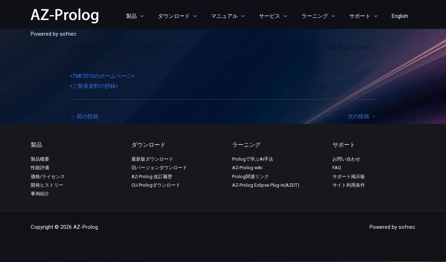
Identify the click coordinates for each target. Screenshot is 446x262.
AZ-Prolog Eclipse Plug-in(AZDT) (265, 185)
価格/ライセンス (48, 177)
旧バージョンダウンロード (159, 168)
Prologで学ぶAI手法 (252, 159)
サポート (365, 16)
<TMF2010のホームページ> (102, 76)
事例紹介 (40, 194)
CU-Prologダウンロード (155, 185)
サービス (282, 16)
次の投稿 (362, 116)
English (402, 16)
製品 (154, 16)
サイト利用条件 (348, 185)
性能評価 (40, 168)
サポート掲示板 (348, 177)
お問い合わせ (346, 159)
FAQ (336, 168)
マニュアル (240, 16)
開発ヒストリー (47, 185)
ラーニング (323, 16)
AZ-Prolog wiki (247, 168)
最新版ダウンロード (152, 159)
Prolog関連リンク (250, 177)
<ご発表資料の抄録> (94, 86)
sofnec (68, 34)
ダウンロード (193, 16)
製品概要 (40, 159)
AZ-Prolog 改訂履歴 (151, 177)
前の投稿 (84, 116)
